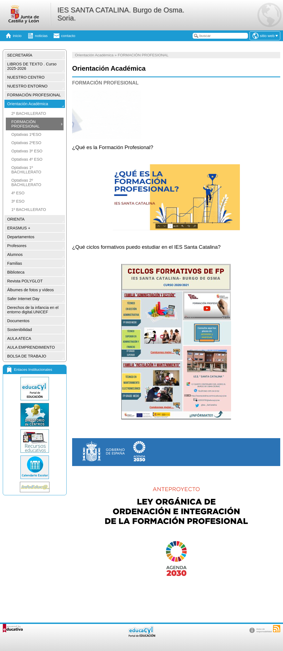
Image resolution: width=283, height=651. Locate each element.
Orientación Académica (27, 104)
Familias (14, 263)
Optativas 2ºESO (26, 143)
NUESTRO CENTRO (25, 77)
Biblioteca (15, 272)
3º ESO (18, 201)
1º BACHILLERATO (28, 209)
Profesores (17, 246)
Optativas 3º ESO (26, 151)
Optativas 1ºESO (26, 134)
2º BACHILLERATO (28, 113)
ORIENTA (16, 219)
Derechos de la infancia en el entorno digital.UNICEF (33, 309)
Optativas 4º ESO (26, 159)
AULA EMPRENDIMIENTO (31, 347)
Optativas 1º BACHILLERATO (26, 169)
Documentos (18, 321)
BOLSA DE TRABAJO (26, 356)
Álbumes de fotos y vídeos (30, 290)
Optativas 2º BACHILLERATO (26, 182)
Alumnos (15, 254)
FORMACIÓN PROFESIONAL (34, 95)
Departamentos (20, 237)
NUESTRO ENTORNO (27, 86)
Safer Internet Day (23, 299)
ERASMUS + (18, 228)
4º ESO (18, 193)
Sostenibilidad (19, 329)
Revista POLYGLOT (25, 281)
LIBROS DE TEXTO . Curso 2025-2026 (32, 66)
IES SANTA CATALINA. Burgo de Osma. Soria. (120, 14)
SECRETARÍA (19, 55)
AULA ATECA (19, 338)
